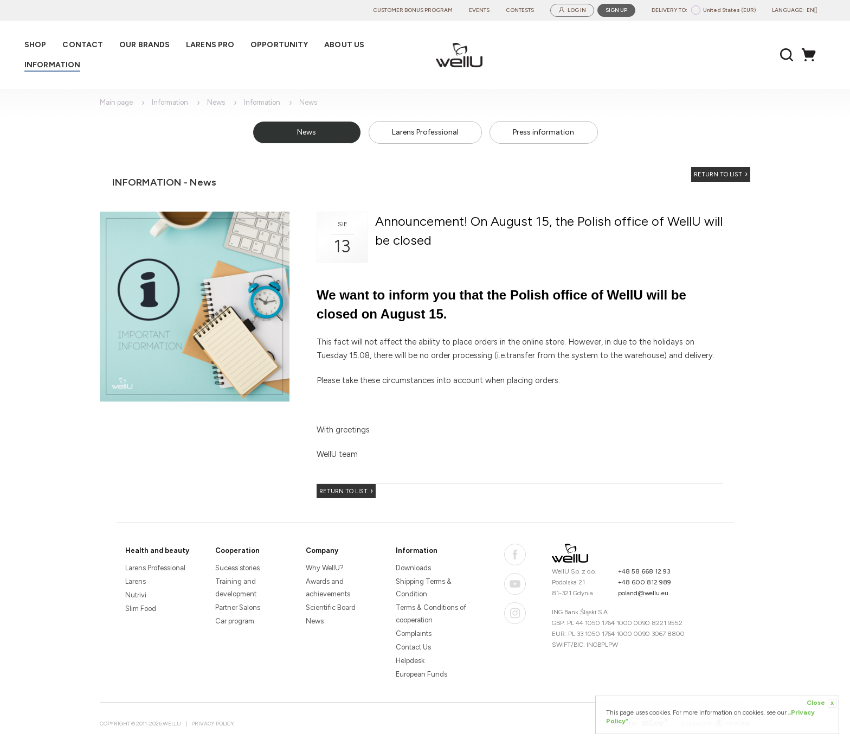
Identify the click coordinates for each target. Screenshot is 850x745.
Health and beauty (157, 550)
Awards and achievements (328, 587)
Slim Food (140, 608)
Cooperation (237, 550)
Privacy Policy (212, 723)
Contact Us (413, 647)
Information (170, 102)
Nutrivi (135, 595)
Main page (116, 102)
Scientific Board (331, 607)
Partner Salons (237, 607)
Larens (135, 581)
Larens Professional (425, 132)
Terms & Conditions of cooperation (431, 613)
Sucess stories (237, 568)
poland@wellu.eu (643, 593)
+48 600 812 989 (644, 582)
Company (322, 550)
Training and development (235, 587)
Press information (543, 132)
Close (821, 703)
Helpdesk (410, 661)
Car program (234, 621)
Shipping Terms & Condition (424, 587)
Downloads (413, 568)
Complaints (414, 633)
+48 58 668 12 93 (644, 571)
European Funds (421, 674)
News (216, 102)
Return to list (718, 174)
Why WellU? (325, 568)
